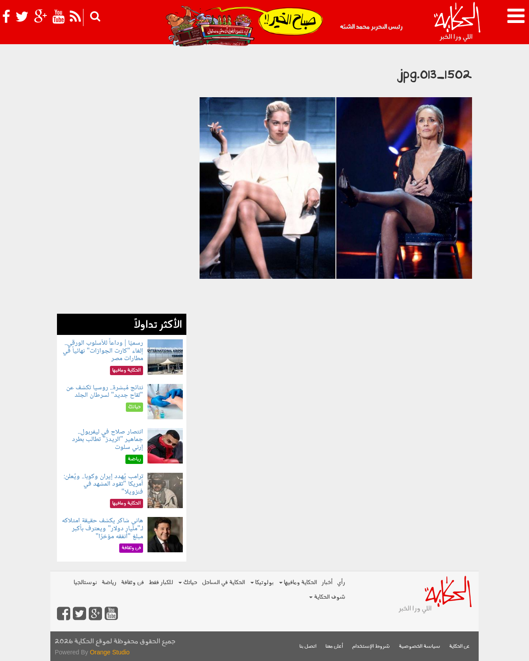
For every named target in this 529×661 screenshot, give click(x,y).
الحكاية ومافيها (298, 582)
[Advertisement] (121, 181)
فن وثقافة (132, 582)
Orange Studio (109, 652)
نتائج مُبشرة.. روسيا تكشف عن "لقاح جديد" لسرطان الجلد (104, 392)
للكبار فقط (160, 582)
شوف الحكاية (327, 597)
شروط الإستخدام (371, 646)
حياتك (187, 582)
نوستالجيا (85, 582)
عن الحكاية (459, 646)
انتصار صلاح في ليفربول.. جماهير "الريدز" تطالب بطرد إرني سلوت (107, 439)
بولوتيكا (262, 582)
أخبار (327, 582)
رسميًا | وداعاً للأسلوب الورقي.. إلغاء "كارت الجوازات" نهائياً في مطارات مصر (103, 351)
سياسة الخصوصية (419, 646)
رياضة (109, 582)
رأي (341, 582)
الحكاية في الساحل (223, 582)
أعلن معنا (334, 646)
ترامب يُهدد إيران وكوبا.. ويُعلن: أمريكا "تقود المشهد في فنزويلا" (103, 484)
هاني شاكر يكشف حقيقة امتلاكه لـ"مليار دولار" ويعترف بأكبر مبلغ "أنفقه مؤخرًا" (102, 528)
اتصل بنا (308, 646)
